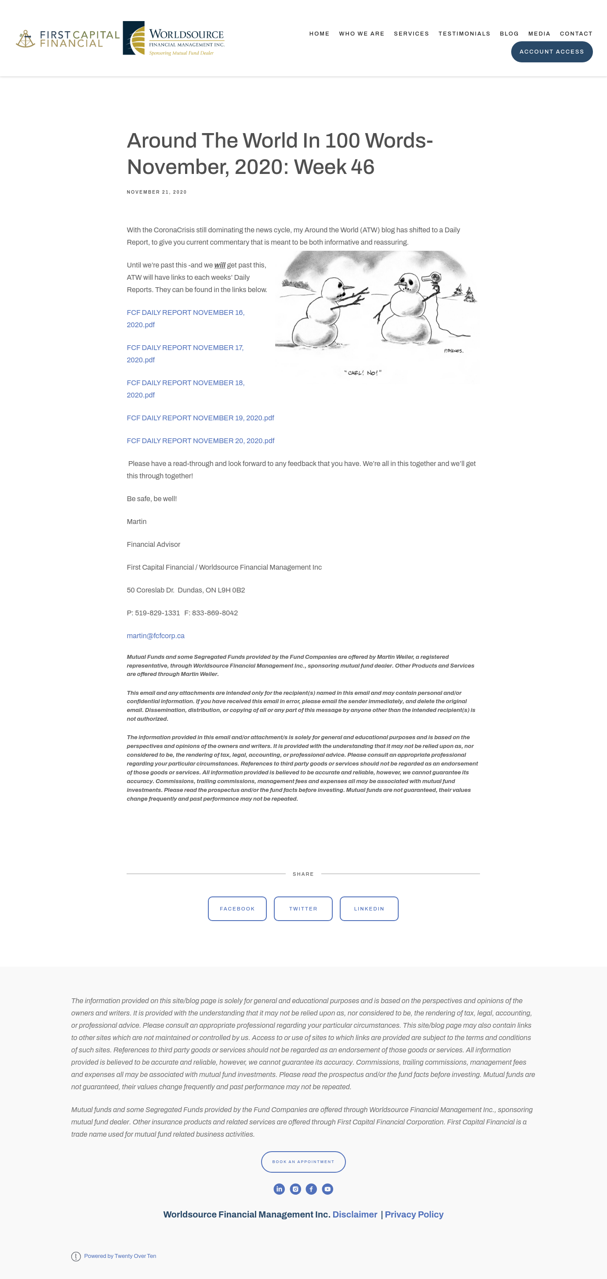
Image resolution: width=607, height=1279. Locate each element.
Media (539, 34)
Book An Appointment (304, 1162)
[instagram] (296, 1189)
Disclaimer (356, 1214)
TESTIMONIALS (465, 34)
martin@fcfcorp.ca (156, 636)
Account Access (552, 52)
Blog (509, 34)
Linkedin (369, 908)
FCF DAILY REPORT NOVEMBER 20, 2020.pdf (200, 440)
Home (319, 34)
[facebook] (311, 1189)
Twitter (303, 908)
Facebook (237, 908)
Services (411, 34)
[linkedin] (279, 1189)
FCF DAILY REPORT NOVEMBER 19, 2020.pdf (200, 418)
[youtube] (328, 1189)
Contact (576, 34)
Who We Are (362, 34)
